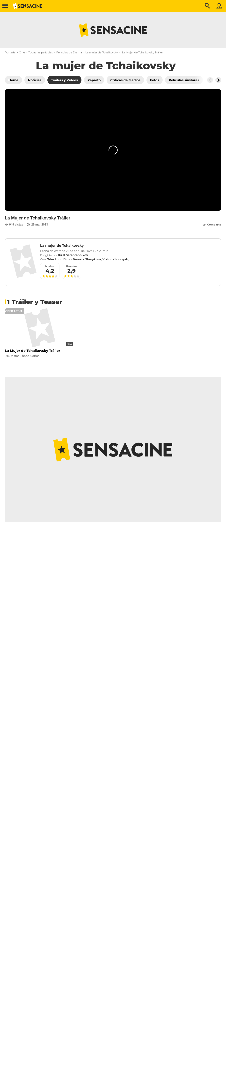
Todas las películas (40, 52)
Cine (22, 52)
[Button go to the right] (218, 80)
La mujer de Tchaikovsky (101, 52)
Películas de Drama (69, 52)
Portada (10, 52)
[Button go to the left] (210, 80)
